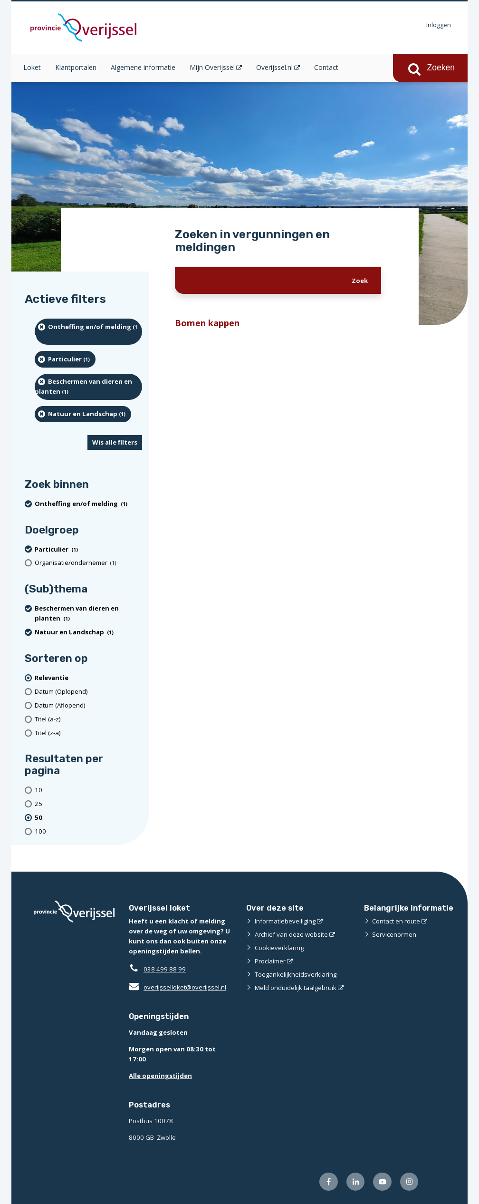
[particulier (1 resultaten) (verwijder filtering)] (65, 359)
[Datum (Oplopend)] (88, 692)
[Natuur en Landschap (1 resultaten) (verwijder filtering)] (83, 414)
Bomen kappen (207, 323)
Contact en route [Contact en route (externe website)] (396, 921)
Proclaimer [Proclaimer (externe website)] (270, 961)
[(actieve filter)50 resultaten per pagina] (88, 818)
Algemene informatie (143, 67)
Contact (326, 67)
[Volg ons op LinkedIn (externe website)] (355, 1182)
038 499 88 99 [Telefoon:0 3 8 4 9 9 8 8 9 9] (165, 969)
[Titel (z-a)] (88, 733)
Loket (32, 67)
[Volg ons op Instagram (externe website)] (409, 1182)
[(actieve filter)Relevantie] (88, 678)
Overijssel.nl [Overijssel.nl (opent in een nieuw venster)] (274, 67)
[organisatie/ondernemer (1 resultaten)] (88, 563)
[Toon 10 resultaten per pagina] (88, 790)
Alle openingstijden (160, 1075)
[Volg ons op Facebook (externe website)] (328, 1182)
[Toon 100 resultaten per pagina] (88, 831)
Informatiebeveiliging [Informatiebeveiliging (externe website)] (285, 921)
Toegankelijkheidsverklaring (295, 974)
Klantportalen (75, 67)
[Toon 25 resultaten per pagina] (88, 804)
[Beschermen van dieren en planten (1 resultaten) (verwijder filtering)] (88, 387)
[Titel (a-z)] (88, 719)
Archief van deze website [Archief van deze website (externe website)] (291, 934)
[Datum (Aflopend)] (88, 705)
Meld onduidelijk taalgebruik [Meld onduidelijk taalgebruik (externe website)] (295, 987)
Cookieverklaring (279, 947)
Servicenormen (394, 934)
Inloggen (438, 24)
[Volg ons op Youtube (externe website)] (382, 1182)
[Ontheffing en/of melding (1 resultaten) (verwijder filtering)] (88, 332)
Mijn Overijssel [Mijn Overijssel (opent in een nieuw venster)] (212, 67)
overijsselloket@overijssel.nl (177, 987)
